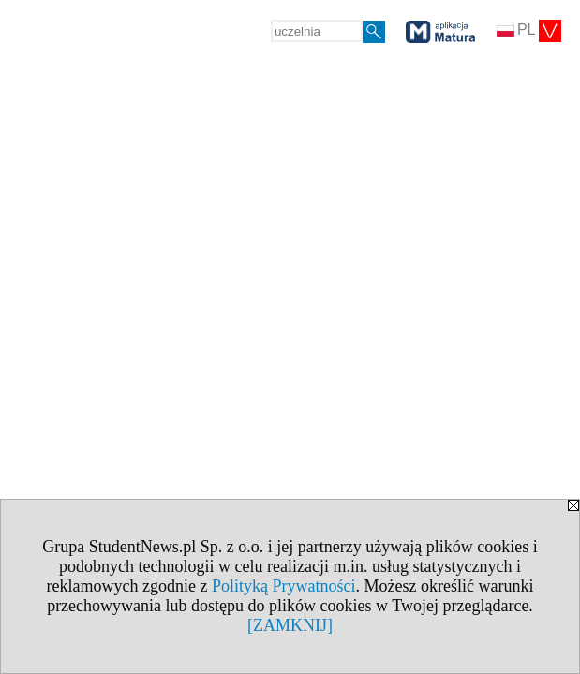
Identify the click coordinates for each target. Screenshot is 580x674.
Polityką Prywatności (284, 586)
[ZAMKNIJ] (290, 625)
